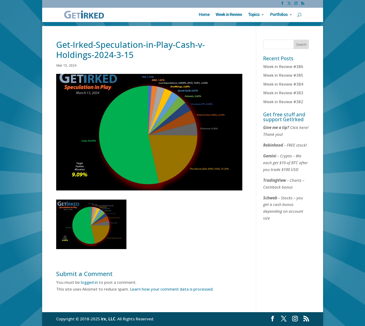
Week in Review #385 (283, 75)
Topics (253, 15)
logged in (89, 282)
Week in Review (229, 15)
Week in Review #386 (283, 66)
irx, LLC (108, 319)
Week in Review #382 (283, 101)
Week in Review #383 (283, 92)
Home (204, 15)
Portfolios (279, 15)
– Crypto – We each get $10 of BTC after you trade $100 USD (285, 162)
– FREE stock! (285, 145)
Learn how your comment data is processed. (172, 289)
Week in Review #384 (283, 84)
